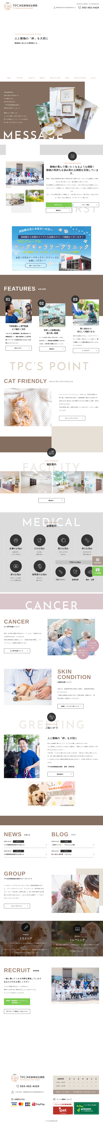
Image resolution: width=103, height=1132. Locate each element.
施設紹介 (59, 211)
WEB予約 (97, 561)
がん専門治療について (17, 654)
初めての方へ (23, 76)
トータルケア (86, 352)
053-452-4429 (29, 1091)
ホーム (14, 76)
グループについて (76, 76)
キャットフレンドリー (72, 421)
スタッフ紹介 (86, 205)
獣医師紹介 (60, 778)
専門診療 (54, 76)
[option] (40, 485)
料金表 (65, 76)
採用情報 (88, 76)
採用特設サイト (18, 1005)
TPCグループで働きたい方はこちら (20, 1016)
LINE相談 (97, 571)
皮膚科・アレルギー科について (72, 709)
